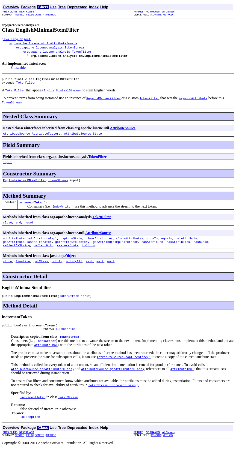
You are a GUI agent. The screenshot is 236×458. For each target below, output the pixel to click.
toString (89, 253)
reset (29, 228)
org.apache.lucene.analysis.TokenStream (50, 48)
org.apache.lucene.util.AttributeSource (43, 44)
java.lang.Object (16, 40)
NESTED (19, 14)
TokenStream (58, 184)
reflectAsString (16, 253)
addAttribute (14, 244)
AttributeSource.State (83, 136)
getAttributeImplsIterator (115, 249)
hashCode (201, 249)
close (7, 228)
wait (89, 269)
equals (166, 244)
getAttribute (186, 244)
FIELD (29, 14)
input (7, 165)
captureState (71, 244)
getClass (41, 269)
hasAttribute (152, 249)
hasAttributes (178, 249)
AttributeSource (123, 130)
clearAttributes (99, 244)
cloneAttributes (129, 244)
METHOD (51, 14)
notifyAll (74, 269)
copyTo (152, 244)
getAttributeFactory (72, 249)
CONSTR (39, 14)
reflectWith (43, 253)
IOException (66, 339)
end (18, 228)
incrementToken (30, 207)
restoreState (68, 253)
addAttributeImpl (42, 244)
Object (70, 263)
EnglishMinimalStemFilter (24, 184)
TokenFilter (26, 84)
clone (7, 269)
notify (57, 269)
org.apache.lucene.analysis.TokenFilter (57, 52)
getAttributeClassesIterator (27, 249)
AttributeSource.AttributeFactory (32, 136)
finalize (23, 269)
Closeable (18, 68)
